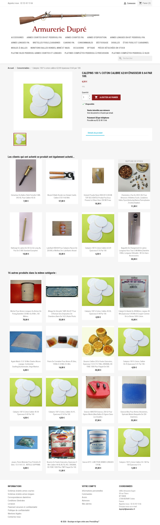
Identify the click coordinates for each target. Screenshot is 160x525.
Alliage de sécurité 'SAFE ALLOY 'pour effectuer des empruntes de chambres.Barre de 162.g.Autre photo (62, 313)
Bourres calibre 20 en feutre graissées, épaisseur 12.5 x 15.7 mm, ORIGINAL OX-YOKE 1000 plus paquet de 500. (98, 364)
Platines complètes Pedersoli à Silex (130, 53)
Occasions (78, 48)
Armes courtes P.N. (74, 37)
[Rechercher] (135, 58)
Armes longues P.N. (20, 42)
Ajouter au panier (106, 97)
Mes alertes (87, 504)
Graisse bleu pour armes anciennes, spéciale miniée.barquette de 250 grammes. (134, 414)
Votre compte (89, 486)
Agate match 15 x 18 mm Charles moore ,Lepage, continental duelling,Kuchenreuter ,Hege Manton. (26, 364)
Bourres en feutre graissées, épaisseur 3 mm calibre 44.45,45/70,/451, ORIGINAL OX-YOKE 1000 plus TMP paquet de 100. (62, 464)
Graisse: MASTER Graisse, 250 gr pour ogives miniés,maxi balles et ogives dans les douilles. (98, 414)
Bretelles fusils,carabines (46, 42)
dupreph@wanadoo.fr (127, 509)
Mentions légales (14, 513)
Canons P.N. (69, 42)
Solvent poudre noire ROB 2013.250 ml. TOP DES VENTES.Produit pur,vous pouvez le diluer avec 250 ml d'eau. (98, 197)
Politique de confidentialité (19, 510)
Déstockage (102, 42)
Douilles (115, 42)
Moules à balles (19, 48)
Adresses (86, 500)
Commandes (87, 494)
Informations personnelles (92, 491)
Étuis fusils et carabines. (136, 42)
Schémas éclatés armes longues (21, 494)
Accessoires (17, 37)
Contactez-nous (14, 517)
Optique (91, 48)
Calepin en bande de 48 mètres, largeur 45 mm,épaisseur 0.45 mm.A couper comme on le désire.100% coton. (134, 313)
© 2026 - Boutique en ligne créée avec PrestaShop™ (80, 521)
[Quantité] (85, 97)
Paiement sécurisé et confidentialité (22, 507)
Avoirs (84, 497)
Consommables (85, 42)
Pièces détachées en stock (111, 48)
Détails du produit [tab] (95, 133)
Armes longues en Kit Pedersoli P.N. (127, 37)
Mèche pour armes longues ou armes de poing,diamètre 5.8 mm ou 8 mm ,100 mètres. (25, 313)
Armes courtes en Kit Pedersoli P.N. (44, 37)
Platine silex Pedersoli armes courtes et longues (36, 53)
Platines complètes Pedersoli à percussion (87, 53)
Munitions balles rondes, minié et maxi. (50, 48)
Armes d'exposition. (97, 37)
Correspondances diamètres (19, 497)
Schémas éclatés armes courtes (21, 491)
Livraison (11, 504)
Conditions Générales (16, 500)
